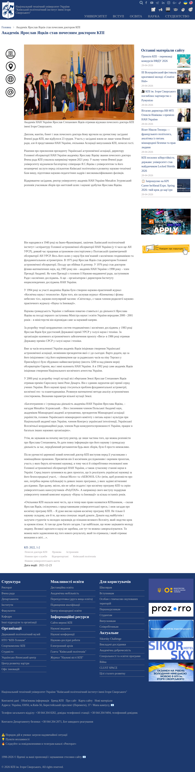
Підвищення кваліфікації (65, 604)
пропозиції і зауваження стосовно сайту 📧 (60, 756)
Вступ (118, 16)
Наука (153, 16)
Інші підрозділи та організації (19, 622)
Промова (56, 552)
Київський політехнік (84, 556)
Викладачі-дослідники (113, 644)
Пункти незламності (18, 739)
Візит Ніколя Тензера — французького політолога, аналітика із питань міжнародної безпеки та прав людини (158, 138)
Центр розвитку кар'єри (15, 663)
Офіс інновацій (10, 669)
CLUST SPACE (108, 667)
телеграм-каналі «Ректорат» (60, 743)
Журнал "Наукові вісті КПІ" (67, 657)
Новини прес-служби (36, 556)
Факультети (8, 610)
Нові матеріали (103, 700)
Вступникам (107, 593)
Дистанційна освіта (62, 587)
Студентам (106, 615)
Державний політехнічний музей (21, 634)
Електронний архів (62, 645)
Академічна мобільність (65, 593)
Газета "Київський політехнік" (68, 651)
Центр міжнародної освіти (66, 610)
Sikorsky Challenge (110, 638)
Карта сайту (85, 700)
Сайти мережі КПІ (61, 622)
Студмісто (7, 651)
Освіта (136, 16)
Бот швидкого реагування (78, 721)
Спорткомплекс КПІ (13, 645)
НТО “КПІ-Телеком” (14, 640)
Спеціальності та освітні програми (120, 656)
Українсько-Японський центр (19, 657)
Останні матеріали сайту (163, 50)
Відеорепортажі (60, 556)
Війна (103, 661)
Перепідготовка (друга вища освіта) (72, 599)
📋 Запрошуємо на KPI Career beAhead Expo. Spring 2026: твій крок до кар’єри (158, 186)
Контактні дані (10, 700)
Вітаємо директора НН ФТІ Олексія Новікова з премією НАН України (157, 115)
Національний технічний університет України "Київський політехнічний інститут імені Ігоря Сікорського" (43, 9)
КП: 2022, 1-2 (32, 547)
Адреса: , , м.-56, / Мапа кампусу (55, 705)
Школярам (106, 587)
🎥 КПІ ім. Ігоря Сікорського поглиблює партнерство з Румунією (158, 96)
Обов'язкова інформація (35, 700)
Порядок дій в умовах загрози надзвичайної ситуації (36, 734)
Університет (95, 16)
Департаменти (10, 599)
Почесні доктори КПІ (36, 552)
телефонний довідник (125, 712)
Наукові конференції (63, 634)
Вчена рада (8, 593)
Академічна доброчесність (115, 650)
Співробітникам (109, 626)
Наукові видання (60, 628)
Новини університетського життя (42, 561)
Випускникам (108, 621)
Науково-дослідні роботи (65, 640)
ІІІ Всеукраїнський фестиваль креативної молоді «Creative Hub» (159, 77)
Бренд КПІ (57, 700)
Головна (6, 27)
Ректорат (7, 587)
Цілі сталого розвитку (112, 673)
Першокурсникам (110, 609)
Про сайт (71, 700)
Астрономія (72, 552)
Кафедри (7, 616)
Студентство (177, 16)
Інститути (7, 604)
